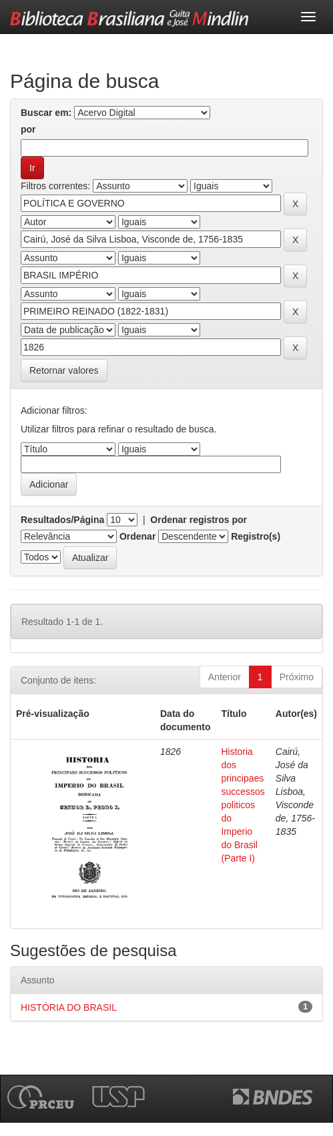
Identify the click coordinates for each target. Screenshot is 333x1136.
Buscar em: (46, 112)
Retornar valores (64, 370)
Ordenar (137, 536)
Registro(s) (255, 536)
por (28, 129)
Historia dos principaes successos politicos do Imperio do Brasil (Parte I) (242, 804)
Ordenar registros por (198, 519)
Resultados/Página (62, 519)
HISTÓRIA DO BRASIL (69, 1007)
